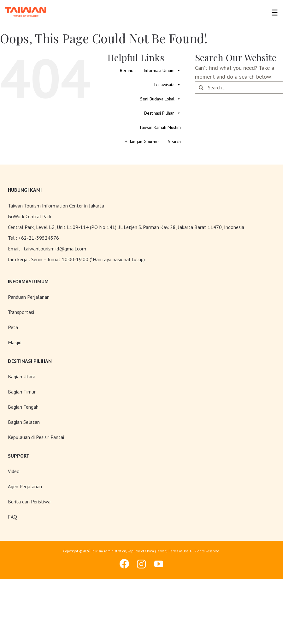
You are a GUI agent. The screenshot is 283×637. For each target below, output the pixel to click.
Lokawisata (167, 85)
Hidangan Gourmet (142, 141)
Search (174, 141)
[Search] (201, 87)
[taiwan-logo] (26, 6)
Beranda (128, 70)
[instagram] (141, 564)
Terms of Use (178, 551)
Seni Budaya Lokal (160, 99)
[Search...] (239, 87)
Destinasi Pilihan (162, 113)
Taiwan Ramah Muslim (160, 127)
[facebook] (124, 563)
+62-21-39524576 (38, 238)
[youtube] (159, 564)
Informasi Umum (162, 70)
